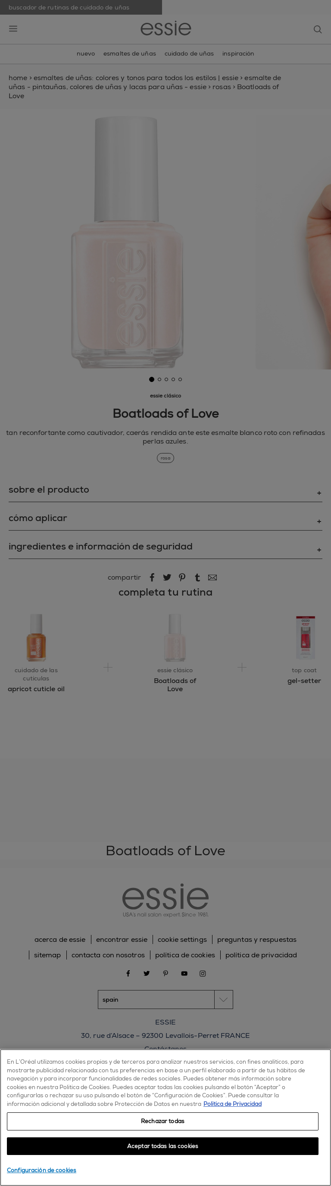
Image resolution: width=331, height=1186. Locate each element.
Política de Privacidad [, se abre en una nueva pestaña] (232, 1104)
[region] (165, 1117)
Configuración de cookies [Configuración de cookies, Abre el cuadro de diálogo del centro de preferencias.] (41, 1170)
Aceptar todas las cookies (162, 1146)
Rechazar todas (162, 1121)
